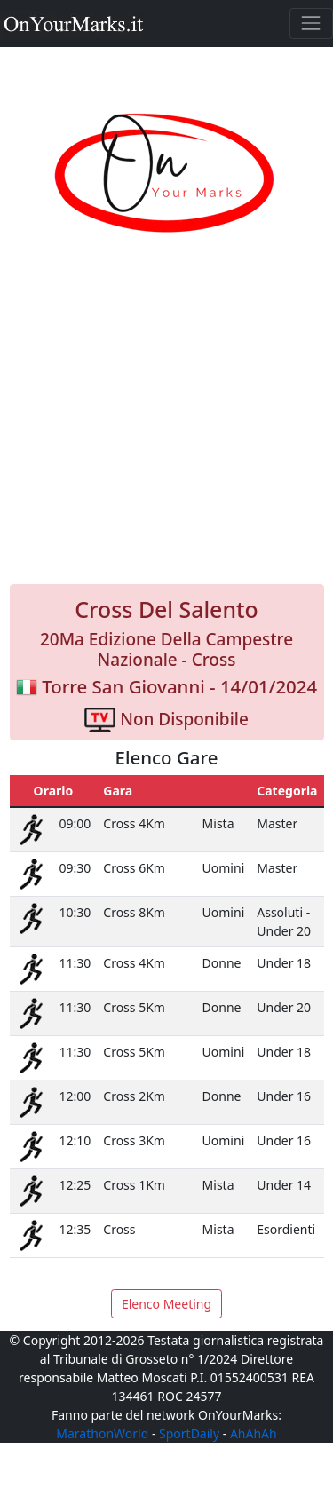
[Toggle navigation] (311, 23)
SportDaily (189, 1433)
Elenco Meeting (166, 1303)
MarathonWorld (102, 1433)
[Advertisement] (166, 428)
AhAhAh (253, 1433)
